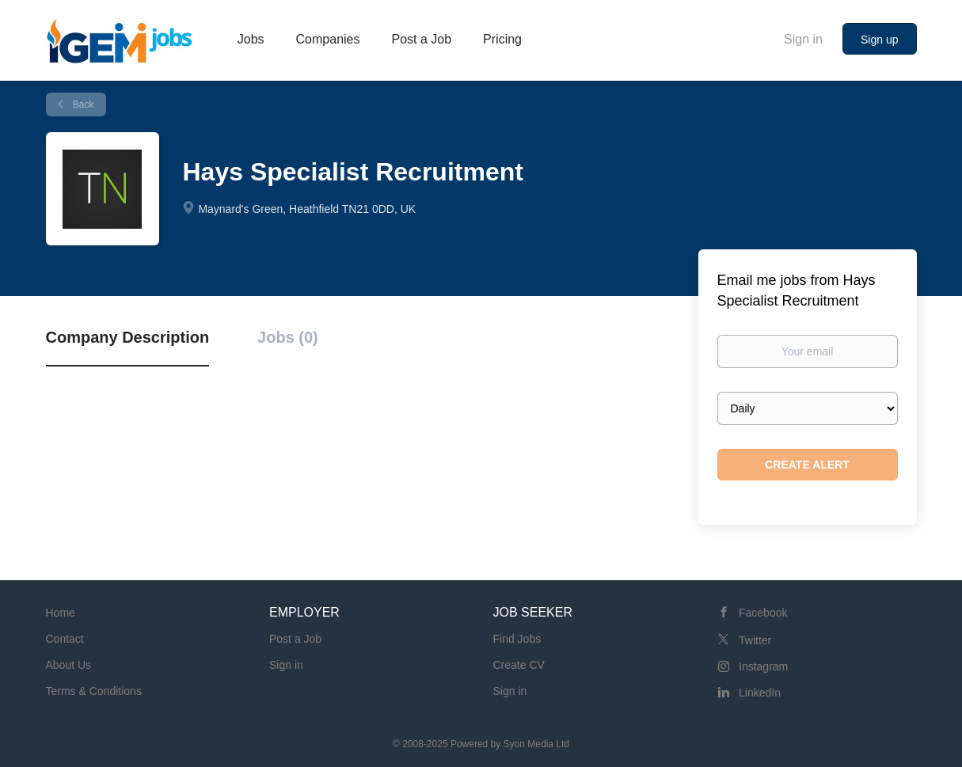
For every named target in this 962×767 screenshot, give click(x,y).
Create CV (519, 665)
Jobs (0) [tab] (287, 337)
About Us (69, 665)
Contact (65, 638)
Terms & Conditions (94, 691)
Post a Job (295, 638)
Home (60, 612)
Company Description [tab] (128, 337)
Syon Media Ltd (536, 744)
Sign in (803, 39)
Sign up (879, 39)
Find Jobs (517, 638)
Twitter (755, 640)
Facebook (763, 612)
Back (82, 104)
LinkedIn (760, 692)
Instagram (763, 666)
